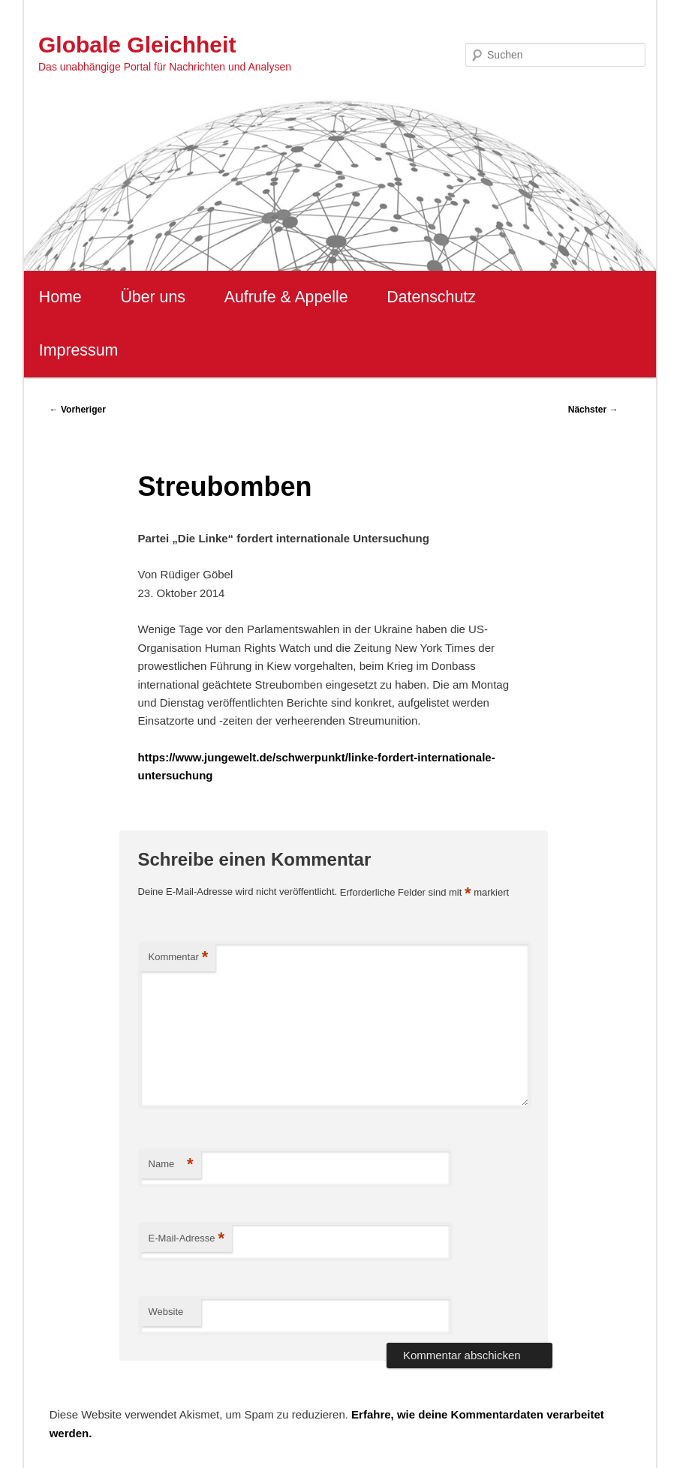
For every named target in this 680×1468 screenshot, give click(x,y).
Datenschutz (431, 297)
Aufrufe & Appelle (286, 297)
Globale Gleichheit (137, 44)
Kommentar (179, 957)
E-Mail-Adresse (186, 1239)
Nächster (593, 409)
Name (171, 1164)
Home (60, 297)
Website (166, 1311)
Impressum (78, 350)
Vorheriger (78, 409)
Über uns (152, 297)
